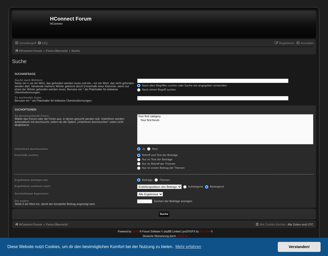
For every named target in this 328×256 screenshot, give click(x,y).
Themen (162, 179)
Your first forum (225, 120)
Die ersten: (22, 200)
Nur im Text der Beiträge (154, 159)
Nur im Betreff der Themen (156, 163)
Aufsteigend (193, 186)
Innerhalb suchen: (27, 154)
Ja (141, 148)
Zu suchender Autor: (28, 97)
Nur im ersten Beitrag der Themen (160, 167)
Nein (152, 148)
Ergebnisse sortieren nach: (33, 186)
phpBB (136, 231)
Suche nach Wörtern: (29, 80)
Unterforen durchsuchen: (31, 148)
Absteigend (214, 186)
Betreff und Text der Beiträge (157, 154)
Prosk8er (205, 231)
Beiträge (144, 179)
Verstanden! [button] (299, 247)
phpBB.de (182, 236)
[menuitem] (42, 43)
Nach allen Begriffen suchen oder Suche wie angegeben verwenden (182, 85)
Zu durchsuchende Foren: (32, 115)
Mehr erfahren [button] (188, 246)
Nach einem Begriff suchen (156, 89)
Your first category (225, 116)
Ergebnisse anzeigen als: (31, 179)
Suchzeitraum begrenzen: (32, 193)
